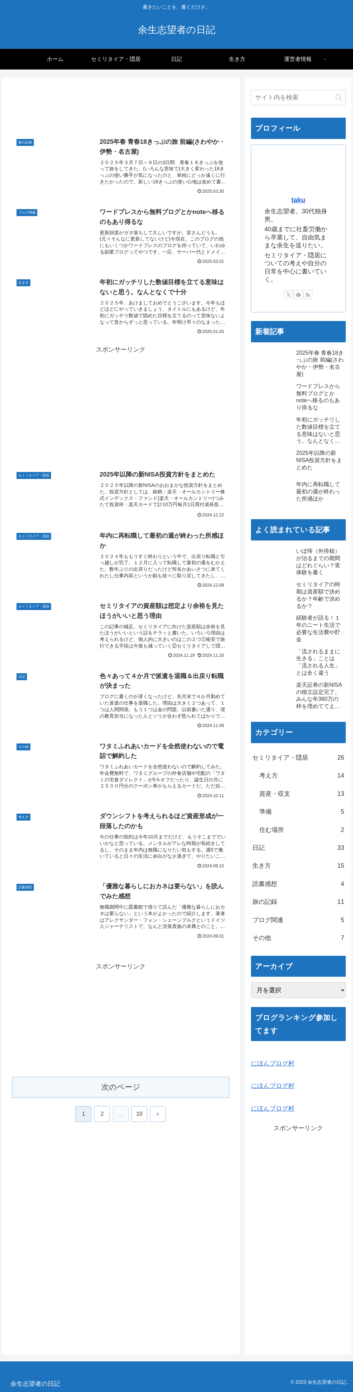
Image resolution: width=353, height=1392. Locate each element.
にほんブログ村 (272, 1063)
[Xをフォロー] (288, 294)
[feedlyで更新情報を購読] (298, 294)
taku (298, 200)
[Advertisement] (120, 107)
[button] (339, 97)
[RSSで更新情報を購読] (307, 294)
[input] (298, 97)
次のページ (120, 1087)
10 (139, 1114)
